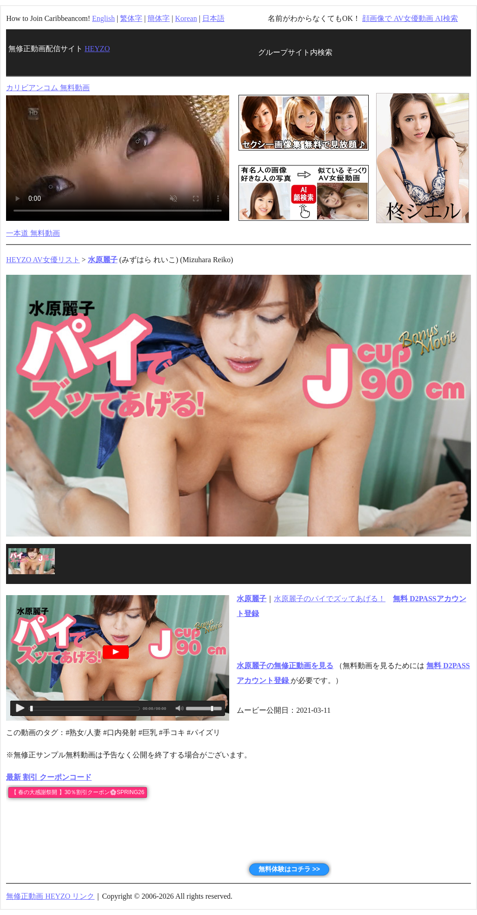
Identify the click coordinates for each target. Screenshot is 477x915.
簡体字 (158, 18)
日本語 (213, 18)
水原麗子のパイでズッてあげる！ (329, 599)
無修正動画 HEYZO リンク (50, 896)
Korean (186, 18)
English (103, 18)
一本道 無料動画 (33, 233)
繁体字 (131, 18)
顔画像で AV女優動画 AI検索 (410, 18)
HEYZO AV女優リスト (43, 260)
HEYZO (97, 49)
